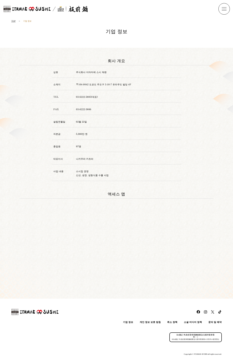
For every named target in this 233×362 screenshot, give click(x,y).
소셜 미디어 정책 (193, 322)
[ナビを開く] (224, 8)
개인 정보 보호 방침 (150, 322)
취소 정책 (172, 322)
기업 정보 (128, 322)
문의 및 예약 (215, 322)
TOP (13, 21)
